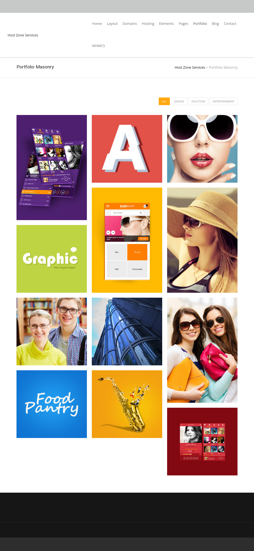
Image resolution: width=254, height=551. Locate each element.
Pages (183, 23)
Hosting (148, 23)
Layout (112, 23)
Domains (130, 23)
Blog (215, 23)
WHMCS (98, 45)
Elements (166, 23)
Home (97, 23)
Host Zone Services (23, 35)
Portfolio (200, 23)
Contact (230, 23)
